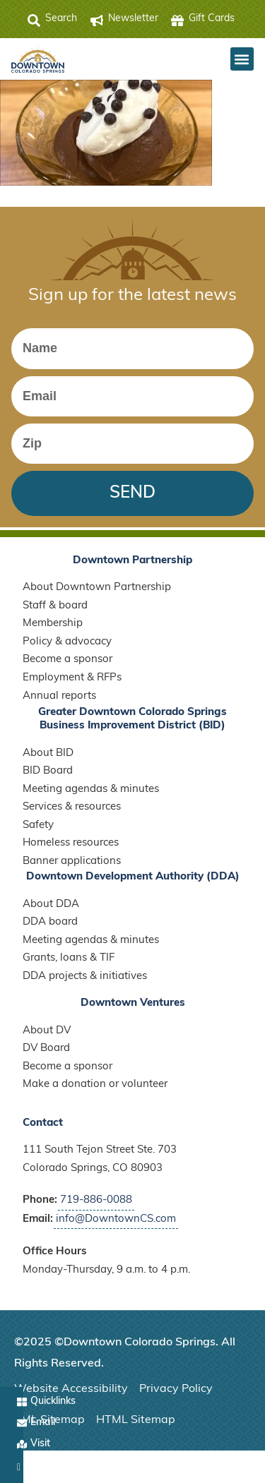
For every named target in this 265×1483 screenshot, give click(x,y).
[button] (242, 59)
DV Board (46, 1048)
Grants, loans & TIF (68, 958)
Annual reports (59, 696)
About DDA (51, 904)
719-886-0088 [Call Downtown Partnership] (96, 1200)
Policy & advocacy (67, 642)
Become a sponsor (67, 659)
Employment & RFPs (72, 678)
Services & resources (72, 807)
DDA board (50, 922)
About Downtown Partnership (97, 587)
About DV (47, 1031)
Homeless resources (71, 843)
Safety (38, 825)
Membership (53, 623)
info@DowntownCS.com (116, 1219)
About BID (48, 753)
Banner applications (72, 861)
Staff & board (55, 606)
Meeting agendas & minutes (91, 789)
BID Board (48, 771)
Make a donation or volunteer (95, 1084)
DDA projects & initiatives (85, 976)
